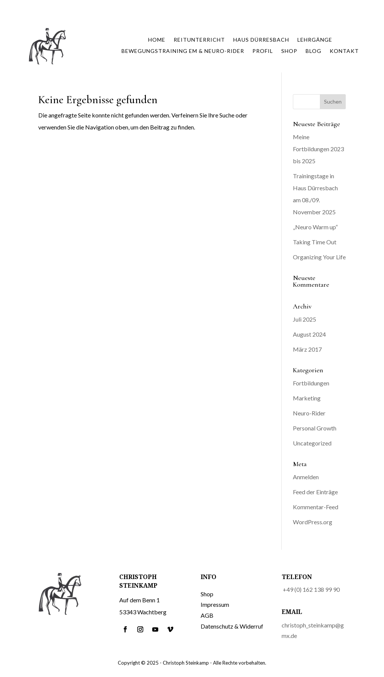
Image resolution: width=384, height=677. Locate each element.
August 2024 (309, 334)
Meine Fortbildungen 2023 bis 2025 (318, 148)
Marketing (307, 398)
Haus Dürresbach (261, 40)
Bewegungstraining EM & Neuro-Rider (183, 51)
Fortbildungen (311, 383)
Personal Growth (314, 428)
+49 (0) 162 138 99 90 (311, 589)
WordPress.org (312, 521)
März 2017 (307, 349)
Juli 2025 (304, 319)
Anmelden (306, 476)
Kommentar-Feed (315, 506)
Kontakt (344, 51)
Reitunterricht (199, 40)
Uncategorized (312, 443)
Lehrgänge (314, 40)
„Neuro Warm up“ (315, 226)
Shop (289, 51)
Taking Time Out (314, 241)
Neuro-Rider (309, 413)
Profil (262, 51)
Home (156, 40)
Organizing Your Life (319, 256)
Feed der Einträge (315, 491)
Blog (313, 51)
